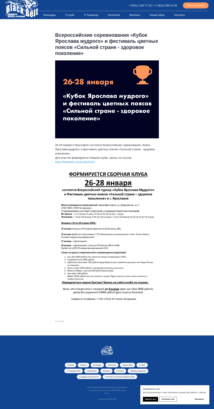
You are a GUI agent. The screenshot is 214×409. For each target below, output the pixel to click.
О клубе (70, 15)
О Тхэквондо (91, 15)
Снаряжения (91, 371)
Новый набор (157, 15)
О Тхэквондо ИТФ (73, 371)
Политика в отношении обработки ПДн (120, 377)
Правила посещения (138, 371)
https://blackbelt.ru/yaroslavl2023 (75, 161)
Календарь (49, 15)
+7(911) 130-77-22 (140, 5)
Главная (10, 15)
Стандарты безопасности (89, 377)
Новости (29, 15)
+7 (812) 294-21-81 (165, 5)
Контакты (179, 15)
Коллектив (114, 15)
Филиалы (134, 15)
